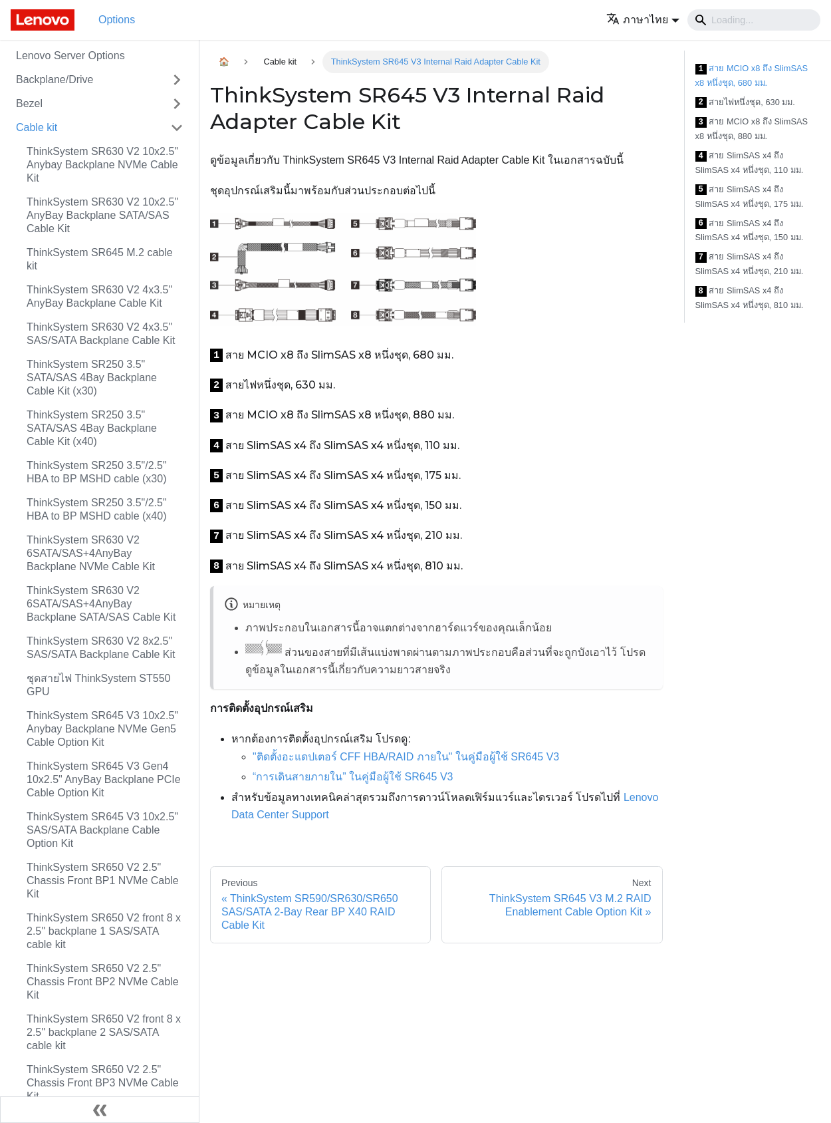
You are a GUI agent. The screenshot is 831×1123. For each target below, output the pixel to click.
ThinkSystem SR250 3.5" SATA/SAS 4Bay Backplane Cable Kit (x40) (92, 428)
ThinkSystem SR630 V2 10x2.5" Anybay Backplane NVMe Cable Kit (102, 165)
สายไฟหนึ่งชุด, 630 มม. (745, 102)
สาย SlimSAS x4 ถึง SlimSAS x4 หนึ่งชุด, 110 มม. (749, 162)
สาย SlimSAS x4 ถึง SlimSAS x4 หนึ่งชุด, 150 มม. (749, 230)
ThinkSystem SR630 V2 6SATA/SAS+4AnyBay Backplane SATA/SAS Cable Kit (101, 604)
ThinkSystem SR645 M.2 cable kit (100, 259)
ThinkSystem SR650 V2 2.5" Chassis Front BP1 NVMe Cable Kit (103, 880)
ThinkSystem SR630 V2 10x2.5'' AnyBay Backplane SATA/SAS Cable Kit (102, 215)
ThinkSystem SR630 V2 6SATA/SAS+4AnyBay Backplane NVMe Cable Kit (91, 553)
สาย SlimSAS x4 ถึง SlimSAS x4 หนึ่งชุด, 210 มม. (749, 263)
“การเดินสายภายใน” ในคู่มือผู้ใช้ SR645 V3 (353, 776)
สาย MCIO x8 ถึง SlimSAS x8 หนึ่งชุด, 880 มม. (751, 128)
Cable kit (36, 127)
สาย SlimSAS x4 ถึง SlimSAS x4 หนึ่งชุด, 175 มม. (749, 196)
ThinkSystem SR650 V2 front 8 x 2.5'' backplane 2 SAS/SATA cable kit (104, 1032)
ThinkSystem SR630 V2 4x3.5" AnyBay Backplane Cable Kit (99, 296)
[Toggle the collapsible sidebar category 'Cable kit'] (177, 127)
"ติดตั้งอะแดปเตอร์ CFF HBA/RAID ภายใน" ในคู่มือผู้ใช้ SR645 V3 (406, 756)
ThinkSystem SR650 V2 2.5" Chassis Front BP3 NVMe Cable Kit (103, 1083)
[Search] (753, 20)
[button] (642, 19)
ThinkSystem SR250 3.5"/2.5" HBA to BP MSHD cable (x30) (97, 472)
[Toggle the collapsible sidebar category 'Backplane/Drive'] (177, 79)
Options (116, 19)
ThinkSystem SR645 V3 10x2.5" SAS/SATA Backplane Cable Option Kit (102, 830)
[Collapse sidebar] (99, 1109)
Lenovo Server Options (70, 55)
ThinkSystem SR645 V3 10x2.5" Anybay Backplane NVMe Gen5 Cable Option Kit (102, 729)
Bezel (29, 103)
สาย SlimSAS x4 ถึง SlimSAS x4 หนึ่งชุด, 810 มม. (749, 297)
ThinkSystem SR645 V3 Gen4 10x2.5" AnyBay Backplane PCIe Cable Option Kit (104, 779)
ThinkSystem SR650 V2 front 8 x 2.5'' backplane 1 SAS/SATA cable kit (104, 931)
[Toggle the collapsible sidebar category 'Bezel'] (177, 103)
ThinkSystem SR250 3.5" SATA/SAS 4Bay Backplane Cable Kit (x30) (92, 378)
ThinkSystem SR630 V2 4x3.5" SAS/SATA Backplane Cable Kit (101, 333)
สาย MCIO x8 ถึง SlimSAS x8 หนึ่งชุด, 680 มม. (751, 75)
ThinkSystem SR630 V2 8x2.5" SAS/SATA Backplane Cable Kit (101, 647)
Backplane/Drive (55, 79)
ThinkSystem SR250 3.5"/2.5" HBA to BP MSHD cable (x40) (97, 509)
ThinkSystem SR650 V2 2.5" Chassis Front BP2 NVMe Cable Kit (103, 982)
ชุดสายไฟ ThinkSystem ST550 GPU (99, 685)
